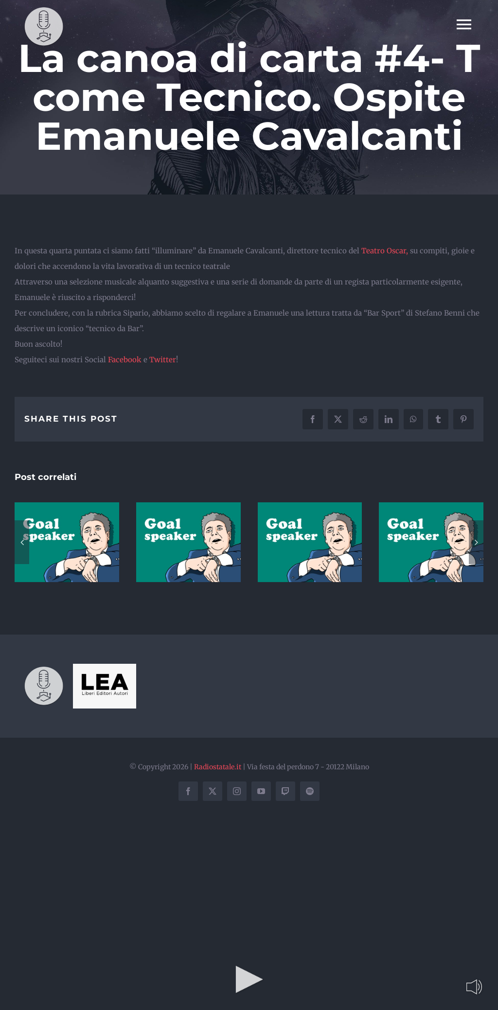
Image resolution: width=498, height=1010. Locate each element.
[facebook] (188, 791)
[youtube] (261, 791)
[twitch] (285, 791)
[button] (22, 542)
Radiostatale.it (217, 766)
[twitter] (212, 791)
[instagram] (237, 791)
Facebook (125, 359)
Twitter (162, 359)
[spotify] (310, 791)
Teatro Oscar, (384, 250)
